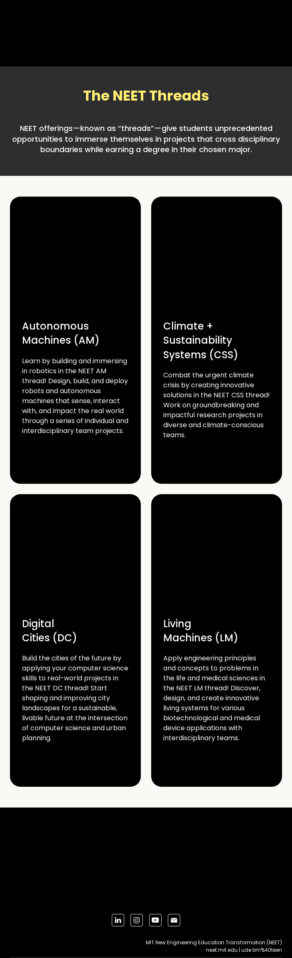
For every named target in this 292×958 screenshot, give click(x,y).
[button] (118, 920)
